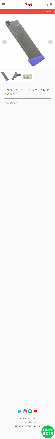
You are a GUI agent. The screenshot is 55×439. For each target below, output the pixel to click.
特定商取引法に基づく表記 (27, 422)
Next (50, 42)
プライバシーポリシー (28, 418)
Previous (4, 42)
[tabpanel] (27, 42)
